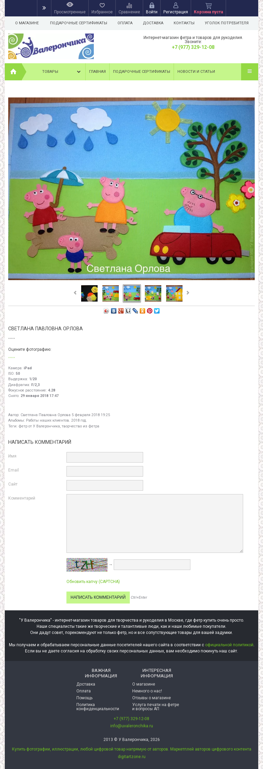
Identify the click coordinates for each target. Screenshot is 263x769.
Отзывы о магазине (151, 697)
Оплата (126, 23)
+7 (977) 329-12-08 (193, 47)
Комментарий (21, 498)
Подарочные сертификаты (78, 23)
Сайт (12, 484)
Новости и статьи (196, 71)
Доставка (155, 23)
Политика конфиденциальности (97, 706)
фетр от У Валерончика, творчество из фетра (58, 426)
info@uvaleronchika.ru (131, 726)
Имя (12, 456)
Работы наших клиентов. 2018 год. (56, 420)
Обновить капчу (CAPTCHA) (93, 581)
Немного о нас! (147, 691)
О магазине (27, 23)
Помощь (84, 697)
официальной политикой (229, 644)
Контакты (187, 23)
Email (13, 470)
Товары (62, 71)
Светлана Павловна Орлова (46, 415)
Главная (97, 71)
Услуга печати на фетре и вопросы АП (155, 706)
